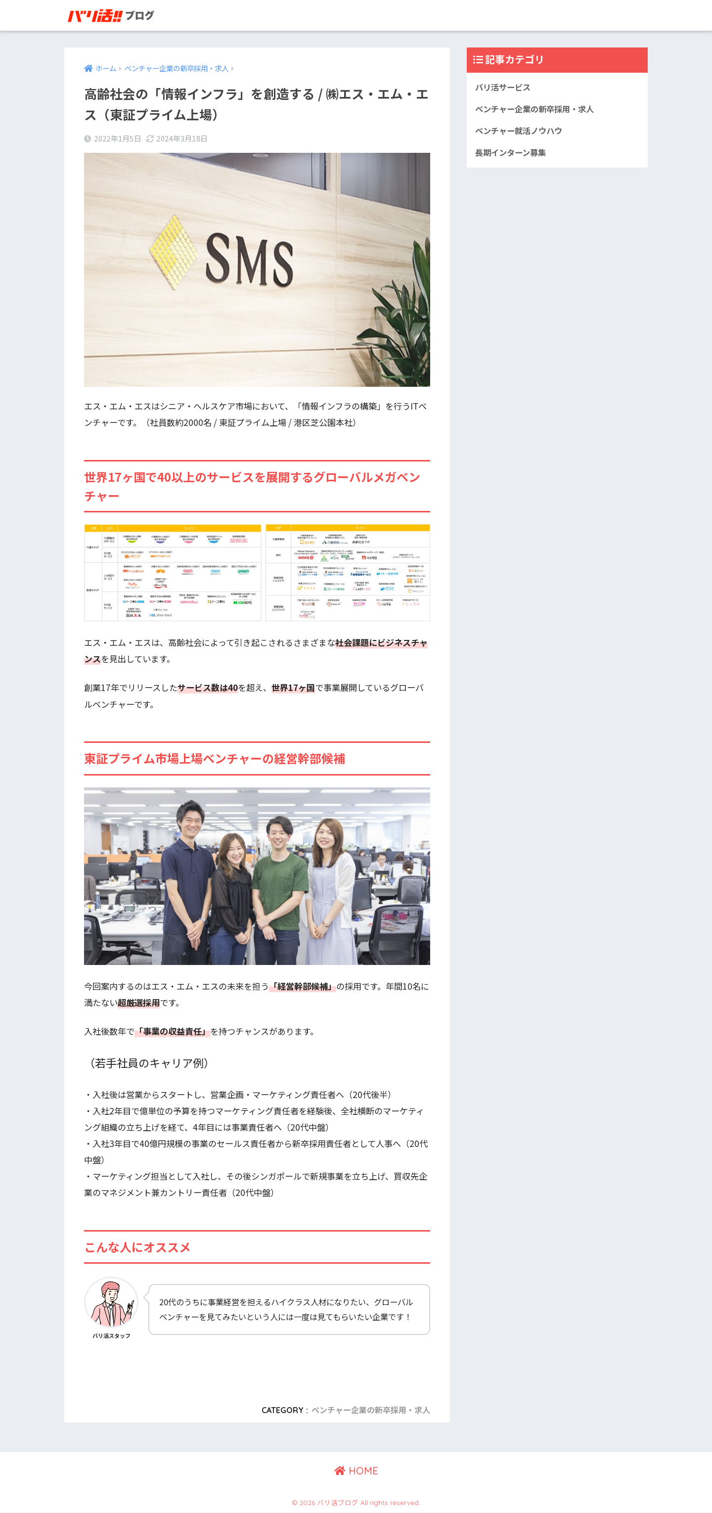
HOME (356, 1471)
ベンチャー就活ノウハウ (521, 132)
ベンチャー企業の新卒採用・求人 (371, 1410)
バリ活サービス (504, 87)
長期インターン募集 (512, 154)
